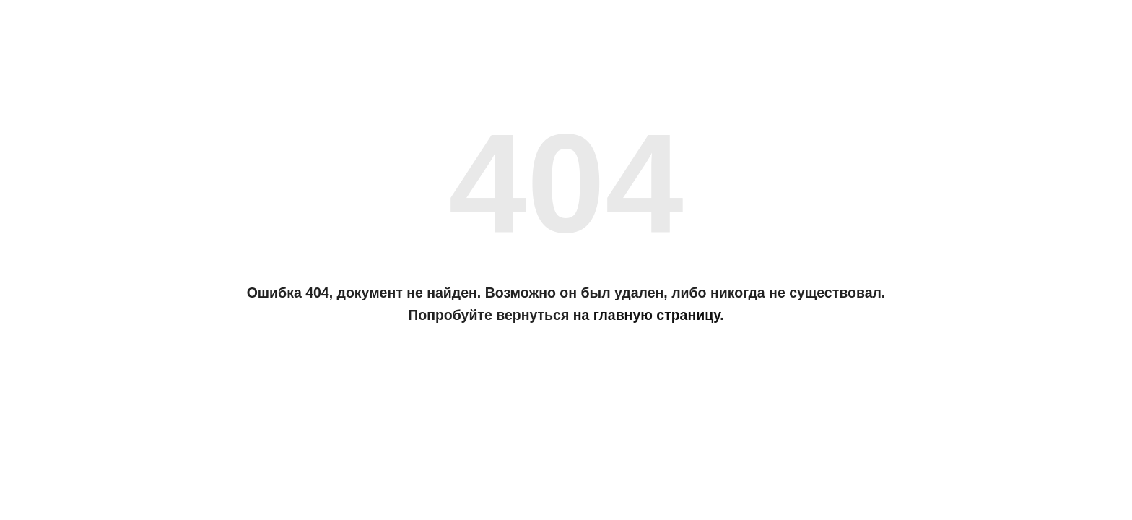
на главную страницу (646, 315)
